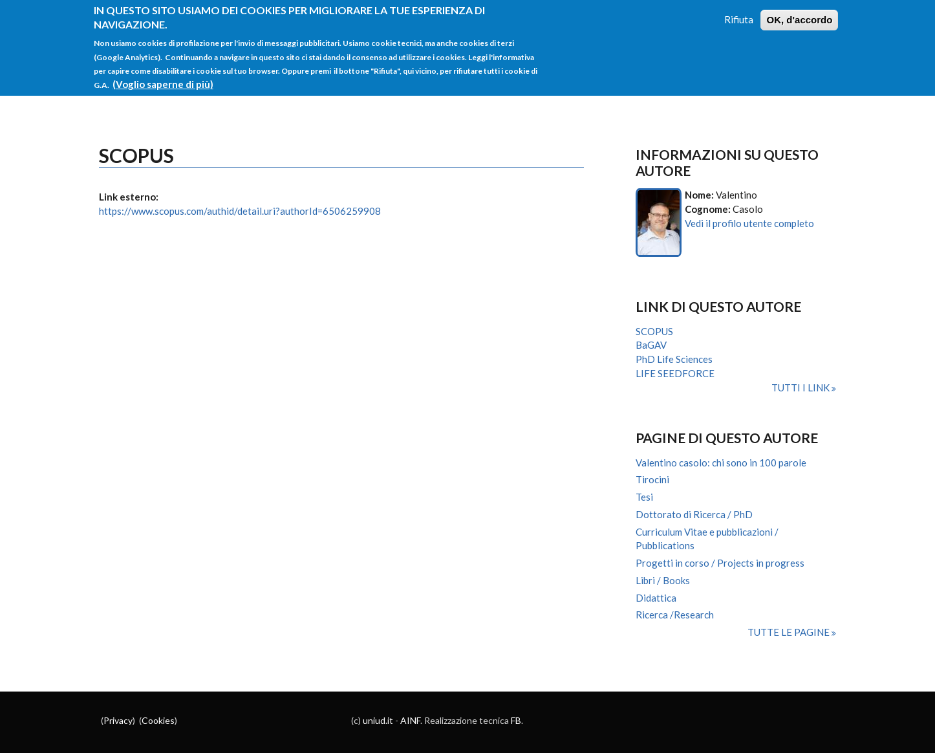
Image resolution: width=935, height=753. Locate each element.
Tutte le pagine (789, 632)
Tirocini (652, 479)
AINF (410, 720)
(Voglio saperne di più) (163, 79)
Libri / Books (663, 580)
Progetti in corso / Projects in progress (720, 563)
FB (516, 720)
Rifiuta (738, 15)
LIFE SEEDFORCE (675, 373)
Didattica (656, 598)
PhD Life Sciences (674, 359)
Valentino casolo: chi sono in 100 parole (721, 462)
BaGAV (651, 345)
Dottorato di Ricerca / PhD (694, 514)
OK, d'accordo (799, 15)
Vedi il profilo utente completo (749, 223)
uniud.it (378, 720)
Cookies (158, 720)
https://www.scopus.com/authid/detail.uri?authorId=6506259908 (240, 211)
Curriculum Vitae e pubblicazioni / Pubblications (707, 539)
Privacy (118, 720)
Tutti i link (801, 387)
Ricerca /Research (675, 614)
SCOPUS (654, 331)
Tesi (644, 497)
